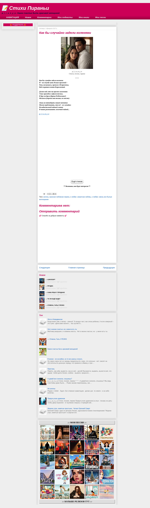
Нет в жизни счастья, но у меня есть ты (62, 329)
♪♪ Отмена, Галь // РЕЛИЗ (55, 305)
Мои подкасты (65, 17)
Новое (28, 17)
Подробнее (63, 282)
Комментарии (44, 17)
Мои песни (100, 17)
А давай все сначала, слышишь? (60, 379)
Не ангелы (51, 388)
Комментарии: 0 (52, 282)
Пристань (51, 369)
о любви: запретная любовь (80, 197)
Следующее (44, 268)
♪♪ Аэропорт (50, 279)
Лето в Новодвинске (55, 319)
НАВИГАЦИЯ (12, 17)
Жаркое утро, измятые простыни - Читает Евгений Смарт (69, 408)
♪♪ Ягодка (49, 286)
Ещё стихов (77, 181)
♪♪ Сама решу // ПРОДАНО (55, 292)
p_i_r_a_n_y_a (44, 114)
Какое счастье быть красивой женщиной (63, 349)
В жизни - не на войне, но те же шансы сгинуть (65, 359)
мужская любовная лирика (59, 197)
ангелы (45, 197)
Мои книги (84, 17)
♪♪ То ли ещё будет (53, 299)
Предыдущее (109, 268)
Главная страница (76, 268)
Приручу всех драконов (56, 398)
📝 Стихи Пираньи (25, 8)
